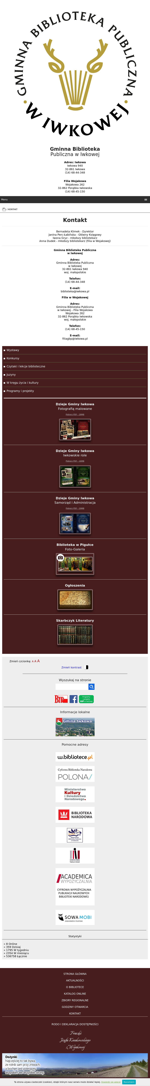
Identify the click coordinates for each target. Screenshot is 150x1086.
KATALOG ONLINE (75, 993)
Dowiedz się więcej (111, 1082)
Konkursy (13, 358)
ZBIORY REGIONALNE (75, 1000)
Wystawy (13, 350)
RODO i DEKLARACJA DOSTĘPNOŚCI (75, 1024)
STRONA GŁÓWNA (74, 973)
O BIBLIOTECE (75, 987)
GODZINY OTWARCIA (75, 1007)
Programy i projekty (20, 391)
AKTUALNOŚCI (75, 980)
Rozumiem (129, 1082)
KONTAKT (75, 1013)
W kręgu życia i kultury (23, 382)
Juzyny (11, 374)
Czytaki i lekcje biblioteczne (26, 366)
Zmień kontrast (74, 667)
